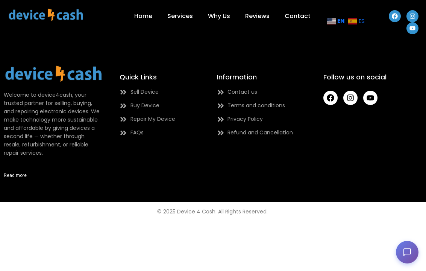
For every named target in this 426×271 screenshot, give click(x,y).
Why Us (219, 16)
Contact (298, 16)
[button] (407, 252)
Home (143, 16)
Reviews (257, 16)
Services (180, 16)
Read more (15, 175)
